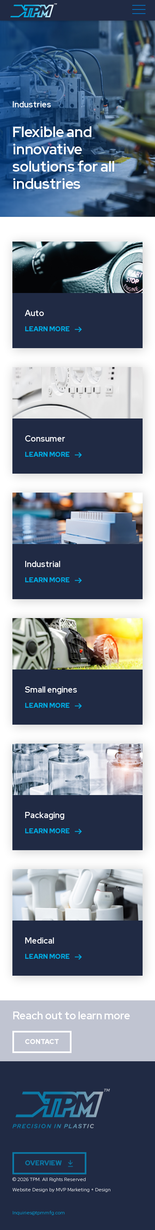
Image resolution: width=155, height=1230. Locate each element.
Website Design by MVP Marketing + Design (61, 1189)
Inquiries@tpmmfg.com (38, 1212)
